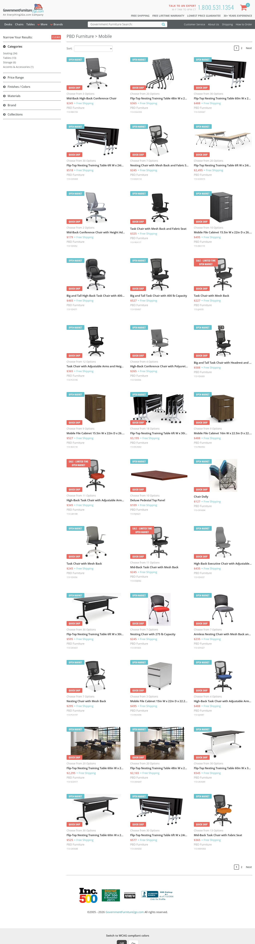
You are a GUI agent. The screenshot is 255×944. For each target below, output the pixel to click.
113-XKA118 (72, 446)
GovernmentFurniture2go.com (125, 912)
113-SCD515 (199, 179)
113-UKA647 (135, 781)
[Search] (163, 24)
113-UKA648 (72, 848)
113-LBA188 (72, 513)
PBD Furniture (75, 108)
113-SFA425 (135, 647)
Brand (12, 105)
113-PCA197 (72, 714)
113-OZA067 (199, 112)
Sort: (69, 48)
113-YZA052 (72, 246)
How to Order (244, 24)
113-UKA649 (199, 781)
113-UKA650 (135, 848)
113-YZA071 (72, 309)
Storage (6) (9, 62)
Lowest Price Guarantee (204, 15)
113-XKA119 (199, 246)
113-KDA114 (135, 179)
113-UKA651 (72, 647)
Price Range (16, 77)
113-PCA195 (72, 380)
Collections (15, 114)
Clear (56, 37)
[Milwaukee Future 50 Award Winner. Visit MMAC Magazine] (129, 895)
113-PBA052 (199, 446)
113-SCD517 (72, 781)
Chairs (19, 24)
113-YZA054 (135, 380)
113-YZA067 (135, 309)
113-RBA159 (72, 112)
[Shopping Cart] (244, 8)
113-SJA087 (199, 714)
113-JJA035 (198, 309)
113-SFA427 (199, 647)
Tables (30, 24)
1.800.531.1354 (216, 7)
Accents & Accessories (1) (18, 67)
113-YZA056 (72, 577)
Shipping (227, 24)
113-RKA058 (135, 714)
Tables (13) (9, 58)
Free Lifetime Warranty (168, 15)
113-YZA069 (199, 376)
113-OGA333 (136, 112)
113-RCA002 (135, 446)
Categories (15, 47)
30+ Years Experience (238, 15)
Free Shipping (140, 15)
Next (249, 48)
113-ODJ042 (135, 580)
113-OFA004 (199, 510)
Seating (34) (10, 53)
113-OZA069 (72, 179)
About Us (213, 24)
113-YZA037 (199, 577)
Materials (14, 96)
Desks (8, 24)
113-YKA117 (135, 242)
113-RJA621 (135, 513)
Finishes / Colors (19, 87)
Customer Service (194, 24)
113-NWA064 (200, 848)
